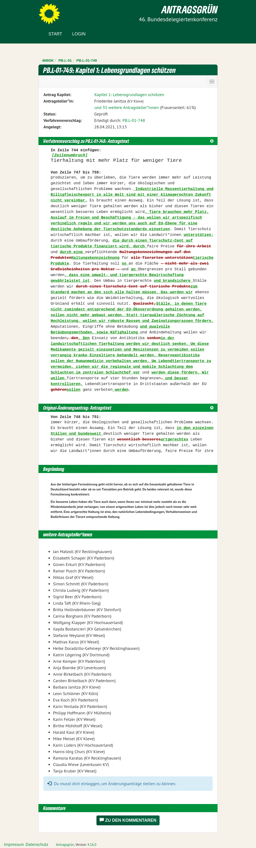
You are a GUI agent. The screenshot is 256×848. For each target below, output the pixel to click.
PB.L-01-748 (134, 120)
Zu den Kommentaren (128, 820)
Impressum (14, 844)
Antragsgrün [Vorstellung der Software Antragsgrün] (65, 844)
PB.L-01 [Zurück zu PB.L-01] (65, 60)
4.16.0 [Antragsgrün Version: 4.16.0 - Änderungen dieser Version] (91, 844)
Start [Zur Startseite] (55, 34)
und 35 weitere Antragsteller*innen (126, 107)
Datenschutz (37, 844)
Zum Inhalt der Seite (21, 12)
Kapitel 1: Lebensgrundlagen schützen (129, 94)
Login (78, 34)
